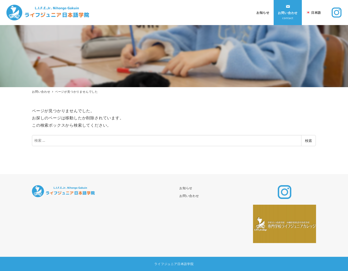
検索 (308, 140)
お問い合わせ (189, 196)
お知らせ (185, 188)
